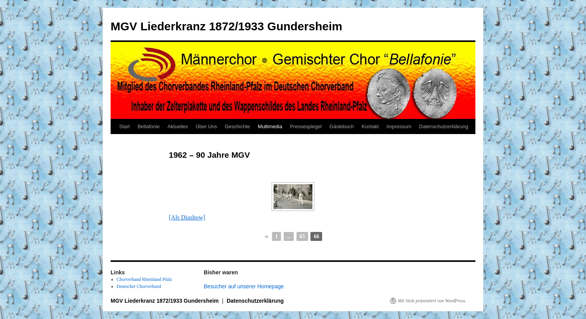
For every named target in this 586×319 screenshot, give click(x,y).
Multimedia (270, 126)
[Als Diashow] (187, 217)
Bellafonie (148, 126)
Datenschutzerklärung (443, 126)
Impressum (399, 126)
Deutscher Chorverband (139, 286)
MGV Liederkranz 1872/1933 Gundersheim (226, 26)
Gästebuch (341, 126)
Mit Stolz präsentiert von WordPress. (432, 300)
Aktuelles (178, 126)
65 (302, 236)
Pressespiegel (306, 126)
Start (124, 126)
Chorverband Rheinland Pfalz (144, 279)
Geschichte (237, 126)
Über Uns (206, 126)
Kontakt (370, 126)
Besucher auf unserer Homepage (244, 286)
